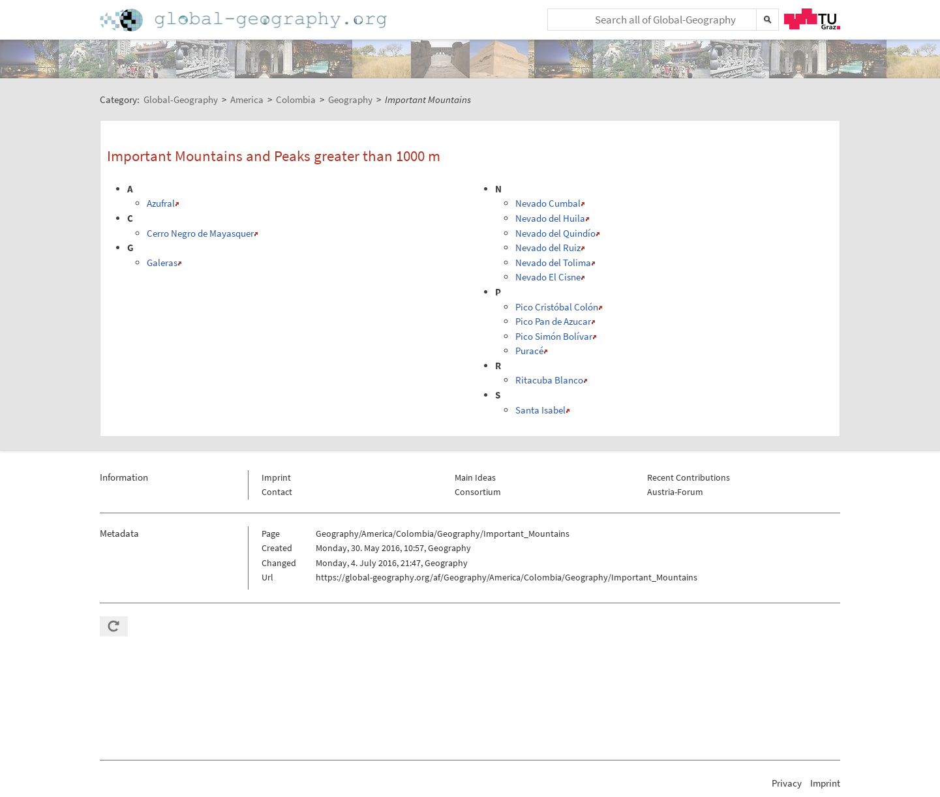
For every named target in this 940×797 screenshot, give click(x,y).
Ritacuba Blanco (549, 380)
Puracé (529, 350)
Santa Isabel (540, 410)
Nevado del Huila (550, 218)
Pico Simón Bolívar (553, 336)
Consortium (478, 492)
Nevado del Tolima (553, 262)
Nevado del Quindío (555, 233)
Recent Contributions (688, 477)
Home (244, 19)
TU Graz (812, 18)
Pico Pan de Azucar (553, 321)
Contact (277, 492)
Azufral (161, 203)
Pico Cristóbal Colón (556, 307)
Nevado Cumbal (548, 203)
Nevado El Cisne (548, 277)
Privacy (787, 783)
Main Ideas (475, 477)
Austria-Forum (675, 492)
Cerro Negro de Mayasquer (200, 233)
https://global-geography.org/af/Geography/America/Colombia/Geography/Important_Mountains (506, 577)
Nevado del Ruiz (548, 247)
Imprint (276, 477)
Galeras (162, 262)
